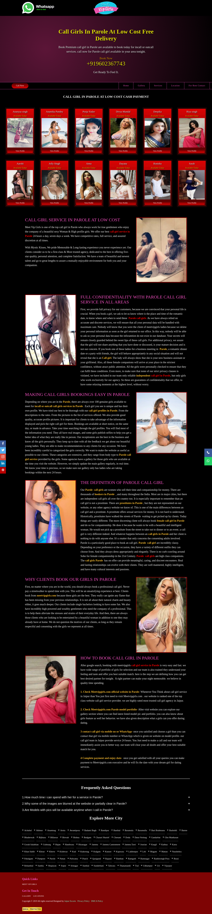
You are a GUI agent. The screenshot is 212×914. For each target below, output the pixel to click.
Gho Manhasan (171, 837)
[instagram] (3, 457)
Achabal (28, 830)
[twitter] (3, 450)
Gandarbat (155, 837)
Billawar (54, 837)
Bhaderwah (29, 837)
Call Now (20, 86)
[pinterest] (3, 470)
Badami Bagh (90, 830)
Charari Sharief (102, 837)
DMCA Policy (97, 901)
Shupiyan (52, 866)
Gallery (141, 86)
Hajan (58, 844)
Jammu (95, 844)
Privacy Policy (83, 901)
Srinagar (74, 866)
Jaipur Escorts (70, 901)
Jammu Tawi (130, 844)
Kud (74, 851)
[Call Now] (208, 453)
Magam (153, 851)
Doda (127, 837)
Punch (85, 858)
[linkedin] (3, 463)
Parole (52, 858)
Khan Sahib (29, 851)
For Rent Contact (197, 86)
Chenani (117, 837)
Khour (42, 851)
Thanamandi (125, 866)
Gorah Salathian (31, 844)
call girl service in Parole (145, 665)
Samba (41, 866)
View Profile (20, 151)
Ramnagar (145, 858)
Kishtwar (64, 851)
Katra (174, 844)
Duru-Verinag (141, 837)
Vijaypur (168, 866)
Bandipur (105, 830)
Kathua (164, 844)
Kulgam (97, 851)
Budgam (87, 837)
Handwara (69, 844)
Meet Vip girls (29, 884)
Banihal (117, 830)
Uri (158, 866)
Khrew (52, 851)
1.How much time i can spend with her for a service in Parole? (62, 797)
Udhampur (148, 866)
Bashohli (173, 830)
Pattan (62, 858)
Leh (144, 851)
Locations (38, 896)
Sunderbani (99, 866)
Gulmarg (47, 844)
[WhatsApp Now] (208, 461)
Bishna (76, 837)
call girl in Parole (160, 375)
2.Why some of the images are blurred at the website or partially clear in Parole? (74, 803)
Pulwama (74, 858)
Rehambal (28, 866)
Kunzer (108, 851)
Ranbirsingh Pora (161, 858)
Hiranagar (82, 844)
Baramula (129, 830)
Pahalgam (28, 858)
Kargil (154, 844)
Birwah (65, 837)
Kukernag (84, 851)
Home (126, 86)
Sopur (63, 866)
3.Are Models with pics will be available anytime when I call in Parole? (67, 810)
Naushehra (177, 851)
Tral (137, 866)
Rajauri (108, 858)
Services (158, 86)
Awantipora (75, 830)
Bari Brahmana (158, 830)
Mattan (164, 851)
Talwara (111, 866)
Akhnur (39, 830)
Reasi (176, 858)
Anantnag (51, 830)
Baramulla (142, 830)
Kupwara (120, 851)
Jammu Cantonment (111, 844)
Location (175, 86)
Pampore (41, 858)
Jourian (143, 844)
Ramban (120, 858)
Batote (184, 830)
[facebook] (3, 444)
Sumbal (85, 866)
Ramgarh (132, 858)
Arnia (62, 830)
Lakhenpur (133, 851)
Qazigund (96, 858)
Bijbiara (42, 837)
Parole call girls (137, 318)
